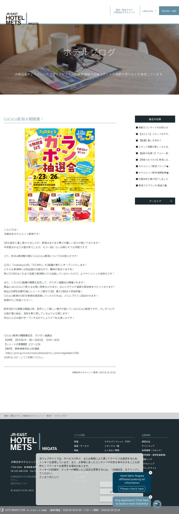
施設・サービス (93, 19)
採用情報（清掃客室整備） (154, 454)
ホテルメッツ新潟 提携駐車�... (154, 172)
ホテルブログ (61, 415)
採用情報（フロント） (152, 450)
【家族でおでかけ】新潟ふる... (154, 159)
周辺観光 (138, 19)
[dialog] (89, 479)
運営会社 (146, 441)
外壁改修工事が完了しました (153, 179)
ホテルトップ (148, 463)
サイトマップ (148, 445)
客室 (76, 19)
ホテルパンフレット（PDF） (118, 441)
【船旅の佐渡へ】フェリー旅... (154, 153)
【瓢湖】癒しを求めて (150, 140)
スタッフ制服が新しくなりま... (154, 146)
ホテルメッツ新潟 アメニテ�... (154, 166)
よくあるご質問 (112, 450)
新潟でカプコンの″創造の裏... (153, 185)
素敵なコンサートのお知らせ (153, 127)
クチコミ (171, 19)
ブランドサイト (149, 467)
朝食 (110, 19)
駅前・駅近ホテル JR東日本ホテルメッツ (23, 415)
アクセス (123, 19)
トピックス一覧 (112, 445)
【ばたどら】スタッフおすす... (154, 134)
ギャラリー (155, 19)
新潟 (49, 415)
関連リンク (147, 459)
